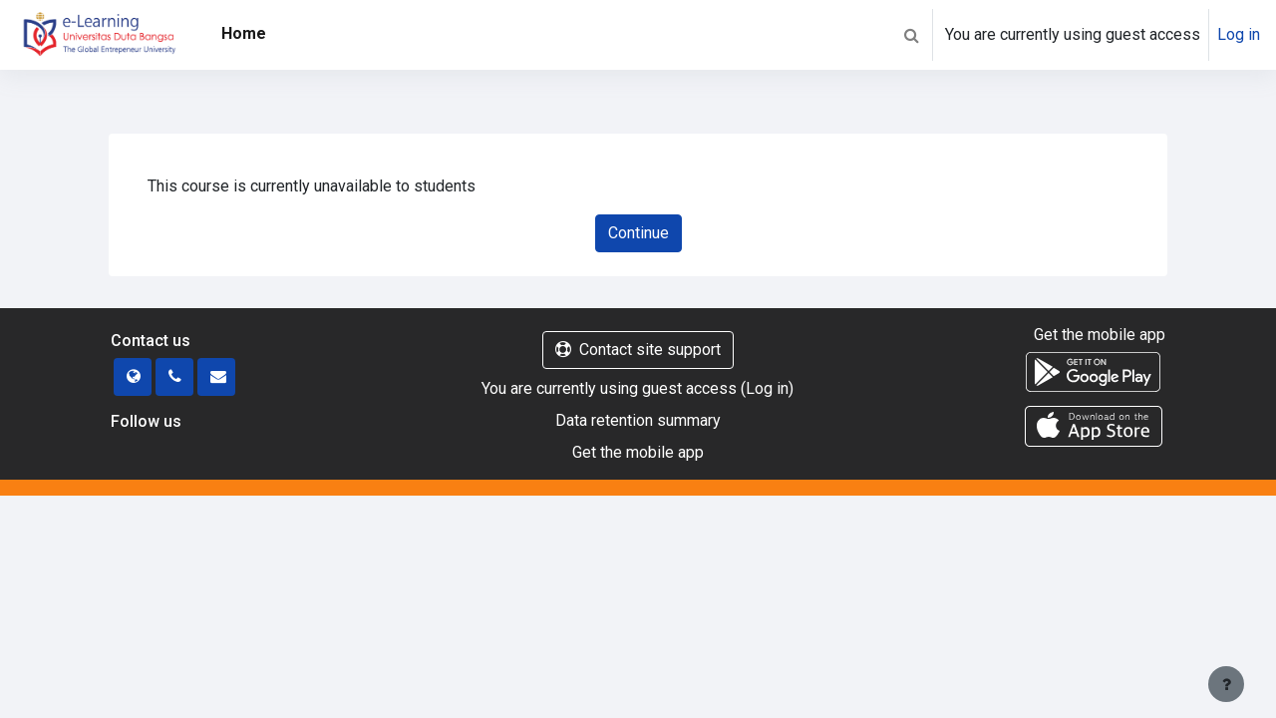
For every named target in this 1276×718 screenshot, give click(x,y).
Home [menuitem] (243, 33)
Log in (1238, 34)
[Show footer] (1226, 684)
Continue (638, 232)
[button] (911, 35)
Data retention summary (638, 420)
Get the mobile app (638, 452)
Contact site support (638, 349)
